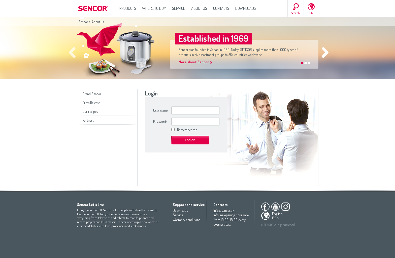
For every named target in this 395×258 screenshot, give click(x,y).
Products (127, 8)
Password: (160, 121)
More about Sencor (194, 62)
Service (178, 8)
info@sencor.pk (223, 210)
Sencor (83, 22)
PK (311, 13)
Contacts (221, 8)
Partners (88, 120)
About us (199, 8)
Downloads (245, 8)
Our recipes (90, 111)
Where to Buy (154, 8)
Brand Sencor (91, 94)
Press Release (91, 102)
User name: (160, 110)
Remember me (187, 130)
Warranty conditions (186, 220)
